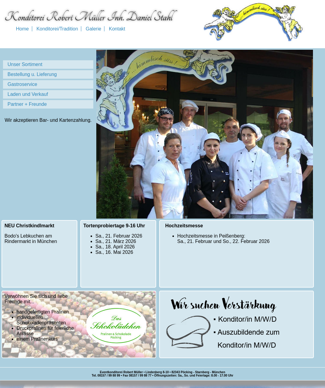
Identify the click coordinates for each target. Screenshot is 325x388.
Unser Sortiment (25, 64)
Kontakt (117, 28)
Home (22, 28)
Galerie (93, 28)
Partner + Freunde (27, 104)
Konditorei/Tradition (57, 28)
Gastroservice (22, 84)
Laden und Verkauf (28, 94)
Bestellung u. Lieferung (32, 74)
